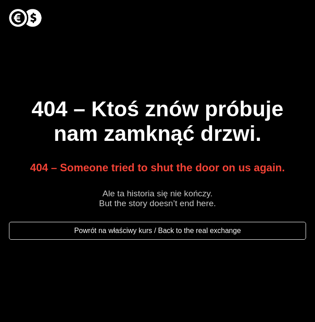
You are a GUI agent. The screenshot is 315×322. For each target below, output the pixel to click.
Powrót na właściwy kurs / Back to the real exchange (157, 230)
